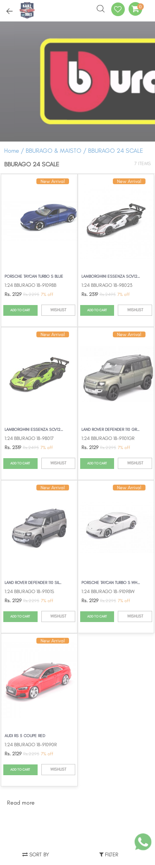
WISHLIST (58, 309)
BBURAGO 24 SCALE (115, 150)
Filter (108, 854)
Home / (14, 150)
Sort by (35, 854)
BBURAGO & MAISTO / (57, 150)
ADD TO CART (20, 310)
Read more (21, 802)
